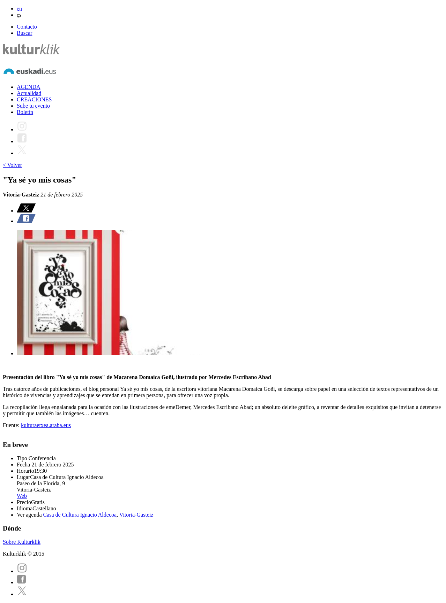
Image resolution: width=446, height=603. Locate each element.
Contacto (27, 27)
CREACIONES (34, 99)
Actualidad (29, 93)
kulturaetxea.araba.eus (46, 425)
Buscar (24, 33)
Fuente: (12, 425)
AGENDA (28, 87)
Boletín (25, 112)
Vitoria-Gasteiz (136, 515)
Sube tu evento (33, 106)
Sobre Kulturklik (21, 542)
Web (22, 496)
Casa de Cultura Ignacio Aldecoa (80, 515)
